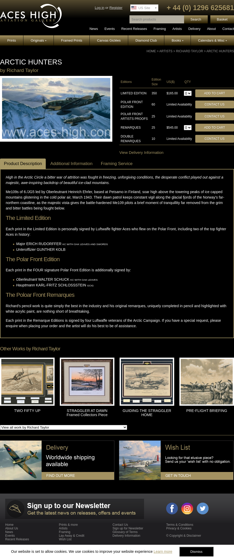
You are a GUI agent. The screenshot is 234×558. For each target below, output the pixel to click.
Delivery (194, 29)
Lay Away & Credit (71, 535)
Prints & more (68, 525)
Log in (99, 8)
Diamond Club (146, 40)
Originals (38, 40)
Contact (228, 29)
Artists (177, 29)
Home (151, 51)
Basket (222, 19)
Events (110, 29)
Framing (159, 29)
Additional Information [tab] (71, 163)
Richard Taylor (189, 51)
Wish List (65, 539)
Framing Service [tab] (117, 163)
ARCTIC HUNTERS (220, 51)
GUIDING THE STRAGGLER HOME (147, 413)
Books (177, 40)
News (93, 29)
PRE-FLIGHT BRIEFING (206, 411)
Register (115, 8)
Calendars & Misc (212, 40)
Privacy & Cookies (178, 528)
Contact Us (215, 104)
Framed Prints (71, 40)
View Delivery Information (141, 152)
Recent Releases (134, 29)
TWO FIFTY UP (27, 411)
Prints (11, 40)
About (211, 29)
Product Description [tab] (23, 163)
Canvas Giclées (109, 40)
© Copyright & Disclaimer (183, 535)
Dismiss (196, 552)
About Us (11, 528)
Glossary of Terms (125, 532)
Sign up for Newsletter (128, 528)
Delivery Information (126, 535)
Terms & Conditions (179, 525)
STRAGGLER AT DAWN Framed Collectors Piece (87, 413)
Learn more (163, 551)
